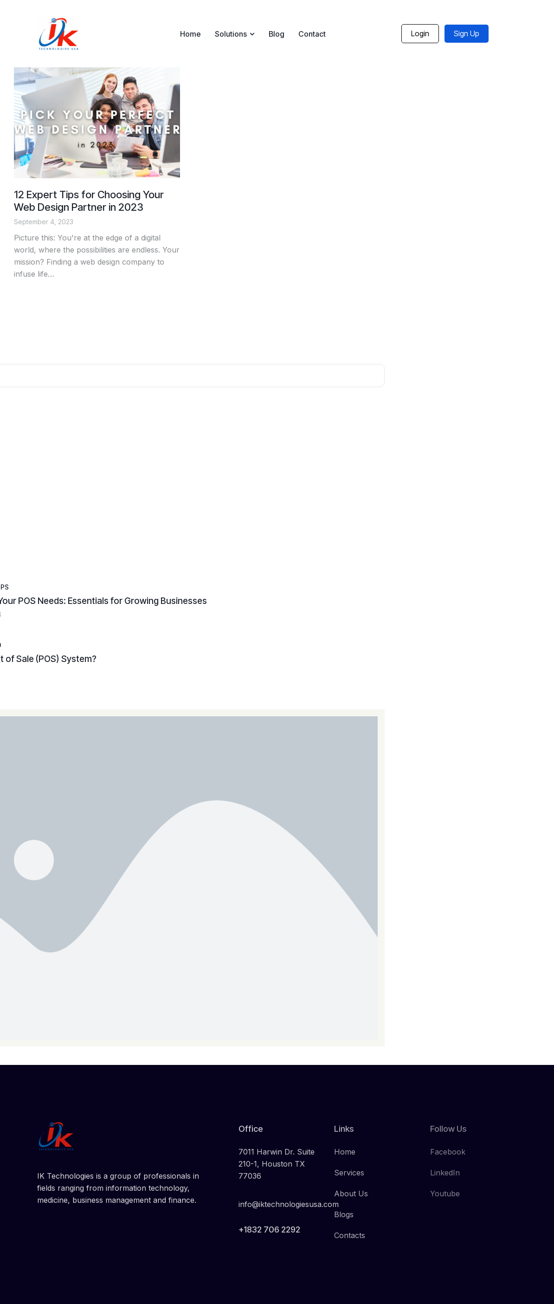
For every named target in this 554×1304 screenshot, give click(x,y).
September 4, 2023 (43, 222)
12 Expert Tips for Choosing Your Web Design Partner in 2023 (89, 200)
